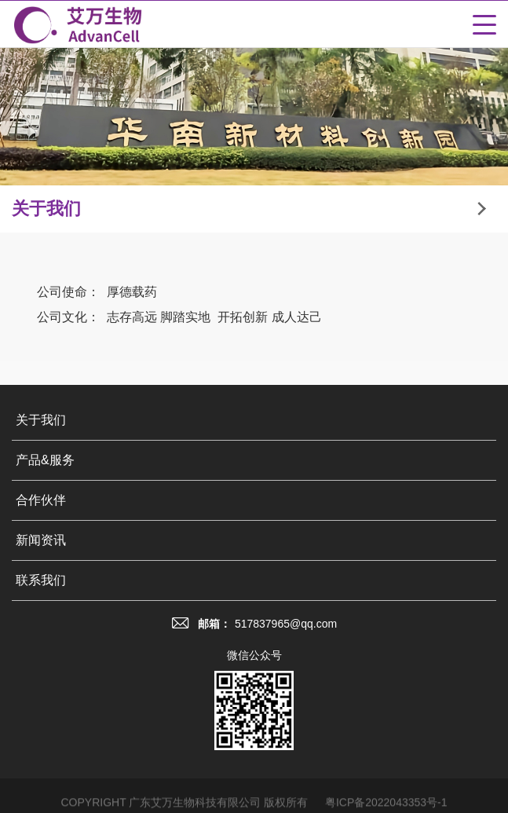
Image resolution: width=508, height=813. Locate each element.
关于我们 (41, 422)
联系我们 (41, 582)
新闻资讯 (41, 542)
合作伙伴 (41, 502)
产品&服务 (45, 462)
